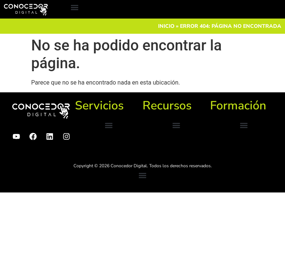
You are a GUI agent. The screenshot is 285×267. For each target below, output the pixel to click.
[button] (74, 7)
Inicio (166, 26)
